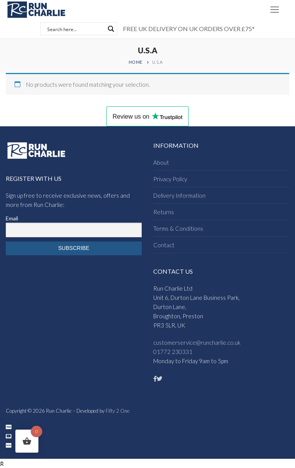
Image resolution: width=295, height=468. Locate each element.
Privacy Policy (170, 178)
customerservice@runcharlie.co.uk (196, 342)
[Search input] (75, 29)
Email (12, 218)
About (161, 162)
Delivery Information (179, 195)
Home (136, 62)
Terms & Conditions (178, 228)
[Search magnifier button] (110, 29)
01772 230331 (172, 351)
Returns (163, 211)
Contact (163, 244)
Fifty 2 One (117, 411)
